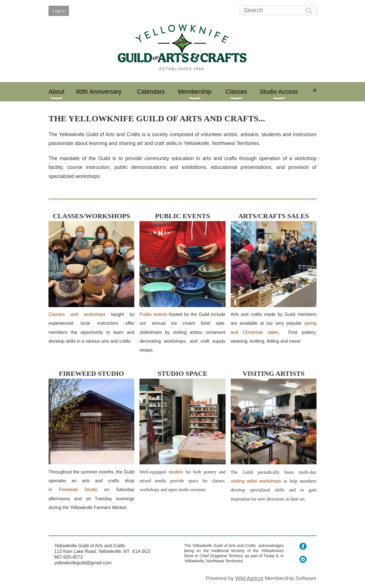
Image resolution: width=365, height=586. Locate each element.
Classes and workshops (77, 314)
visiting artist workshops (256, 481)
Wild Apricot (249, 578)
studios (176, 471)
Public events (153, 314)
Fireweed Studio (78, 489)
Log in (59, 10)
